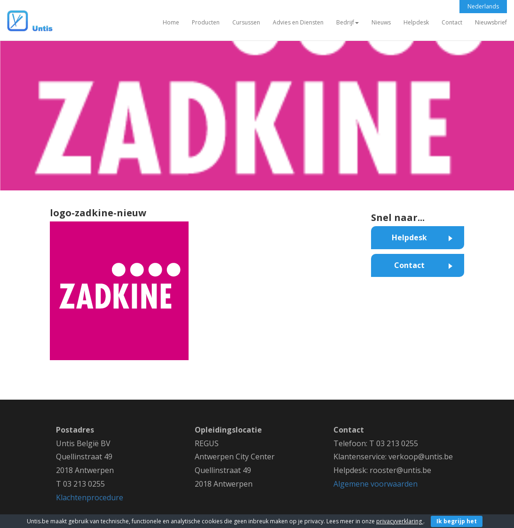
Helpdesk (416, 22)
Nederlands (483, 6)
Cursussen (246, 22)
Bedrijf (347, 22)
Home (171, 22)
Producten (206, 22)
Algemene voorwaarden (375, 484)
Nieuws (381, 22)
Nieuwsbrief (491, 22)
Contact (452, 22)
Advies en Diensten (298, 22)
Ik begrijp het (456, 521)
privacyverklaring (399, 521)
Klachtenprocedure (89, 497)
